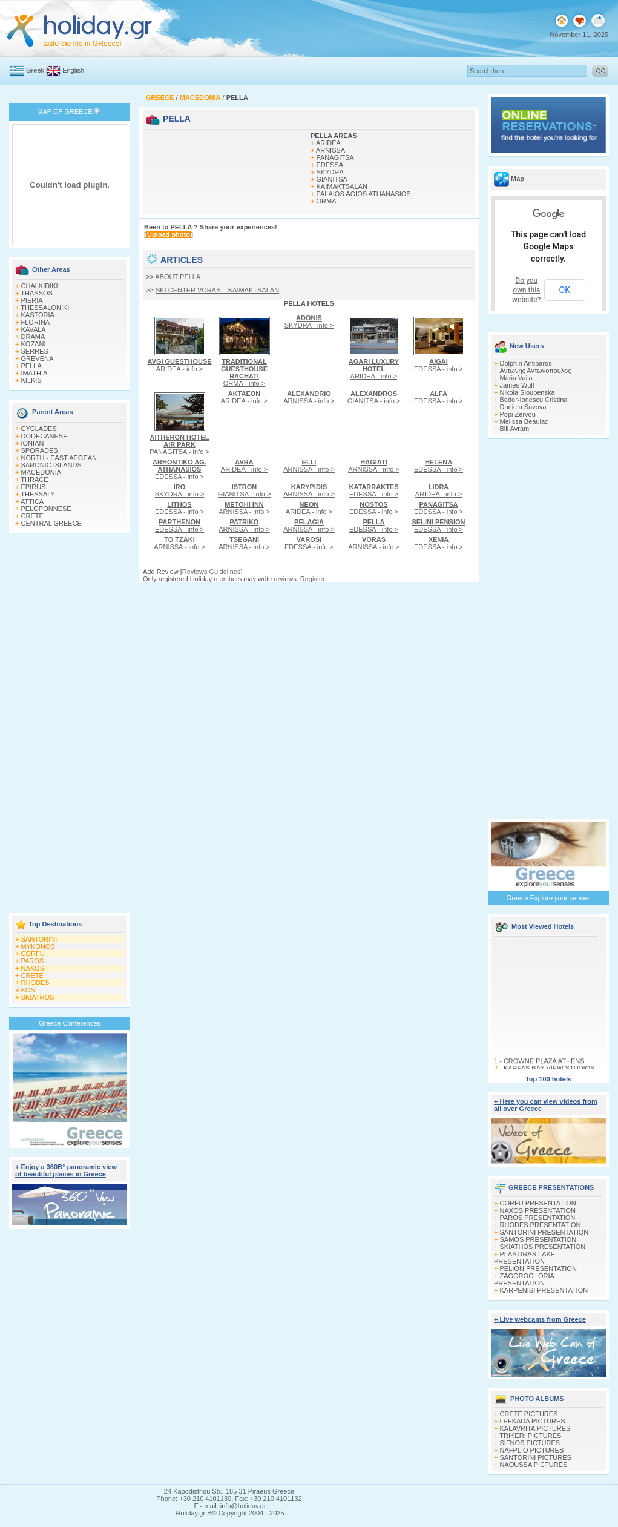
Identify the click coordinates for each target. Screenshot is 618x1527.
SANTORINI (39, 939)
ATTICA (32, 501)
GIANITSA (332, 179)
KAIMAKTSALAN (342, 186)
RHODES (35, 982)
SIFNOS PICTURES (530, 1442)
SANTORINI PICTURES (535, 1457)
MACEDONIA (41, 472)
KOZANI (33, 344)
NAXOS (33, 968)
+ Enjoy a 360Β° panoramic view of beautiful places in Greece (66, 1170)
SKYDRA (330, 172)
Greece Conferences (69, 1023)
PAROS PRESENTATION (538, 1217)
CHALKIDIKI (39, 285)
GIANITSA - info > (374, 397)
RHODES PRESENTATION (540, 1225)
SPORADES (39, 450)
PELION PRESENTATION (538, 1268)
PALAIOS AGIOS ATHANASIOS (364, 193)
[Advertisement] (69, 724)
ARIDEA (328, 143)
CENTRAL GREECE (51, 523)
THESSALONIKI (45, 307)
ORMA (327, 201)
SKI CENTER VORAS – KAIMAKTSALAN (217, 290)
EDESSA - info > (438, 365)
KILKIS (31, 380)
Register (312, 578)
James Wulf (517, 385)
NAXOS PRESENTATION (538, 1210)
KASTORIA (37, 314)
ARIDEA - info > (179, 365)
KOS (28, 990)
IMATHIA (34, 373)
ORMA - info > (244, 372)
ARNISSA (330, 150)
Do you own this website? (526, 290)
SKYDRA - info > (309, 321)
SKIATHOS (37, 997)
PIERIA (32, 300)
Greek (35, 70)
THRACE (34, 479)
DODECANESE (44, 436)
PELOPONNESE (46, 508)
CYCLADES (39, 428)
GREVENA (37, 358)
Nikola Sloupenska (527, 392)
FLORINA (35, 322)
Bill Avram (515, 428)
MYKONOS (38, 946)
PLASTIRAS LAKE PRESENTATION (524, 1257)
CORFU (33, 953)
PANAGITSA (335, 157)
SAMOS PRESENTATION (538, 1239)
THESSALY (38, 494)
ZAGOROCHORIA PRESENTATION (524, 1279)
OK (564, 290)
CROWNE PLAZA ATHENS (544, 1063)
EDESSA (330, 164)
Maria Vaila (516, 377)
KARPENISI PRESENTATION (544, 1290)
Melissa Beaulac (524, 421)
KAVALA (33, 329)
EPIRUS (33, 486)
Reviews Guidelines (211, 571)
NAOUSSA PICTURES (534, 1464)
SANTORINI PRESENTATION (544, 1232)
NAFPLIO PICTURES (532, 1450)
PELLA (31, 365)
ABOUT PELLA (177, 276)
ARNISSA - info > (309, 397)
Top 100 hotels (548, 1079)
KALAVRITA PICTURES (535, 1428)
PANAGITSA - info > (179, 444)
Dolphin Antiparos (526, 363)
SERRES (34, 351)
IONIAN (32, 443)
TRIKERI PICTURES (530, 1435)
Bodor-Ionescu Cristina (534, 399)
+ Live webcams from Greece (540, 1319)
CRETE (32, 515)
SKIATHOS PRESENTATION (543, 1246)
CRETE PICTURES (529, 1413)
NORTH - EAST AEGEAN (59, 457)
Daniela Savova (523, 407)
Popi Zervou (518, 414)
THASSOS (37, 293)
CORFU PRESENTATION (538, 1203)
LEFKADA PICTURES (532, 1421)
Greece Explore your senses (549, 898)
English (73, 70)
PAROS (32, 961)
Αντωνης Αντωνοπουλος (535, 370)
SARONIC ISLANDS (51, 465)
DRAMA (33, 336)
